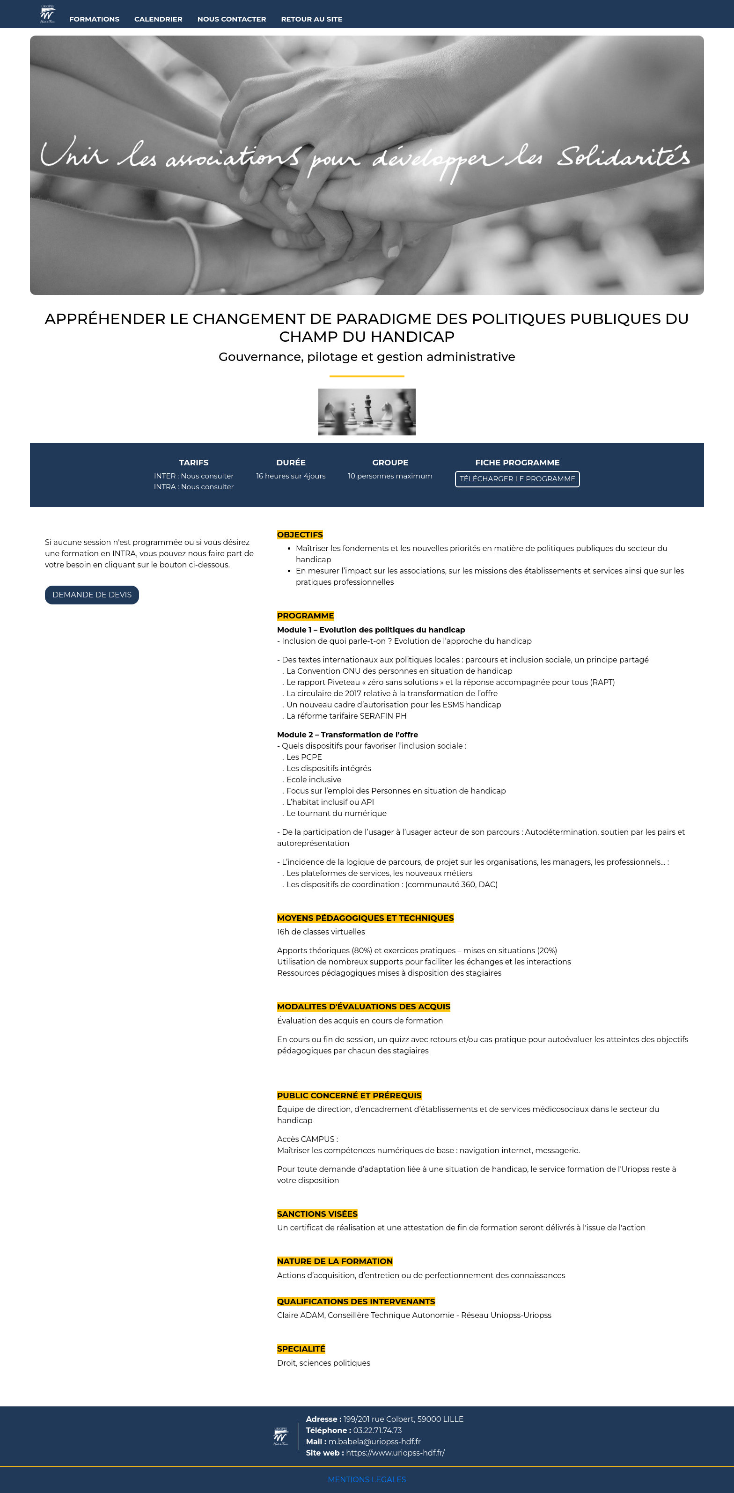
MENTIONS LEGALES (367, 1479)
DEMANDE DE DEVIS (92, 594)
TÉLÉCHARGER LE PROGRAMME (517, 478)
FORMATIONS (94, 19)
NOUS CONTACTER (232, 19)
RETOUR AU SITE (312, 19)
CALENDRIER (158, 19)
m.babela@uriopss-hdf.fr (375, 1441)
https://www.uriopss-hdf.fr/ (395, 1453)
